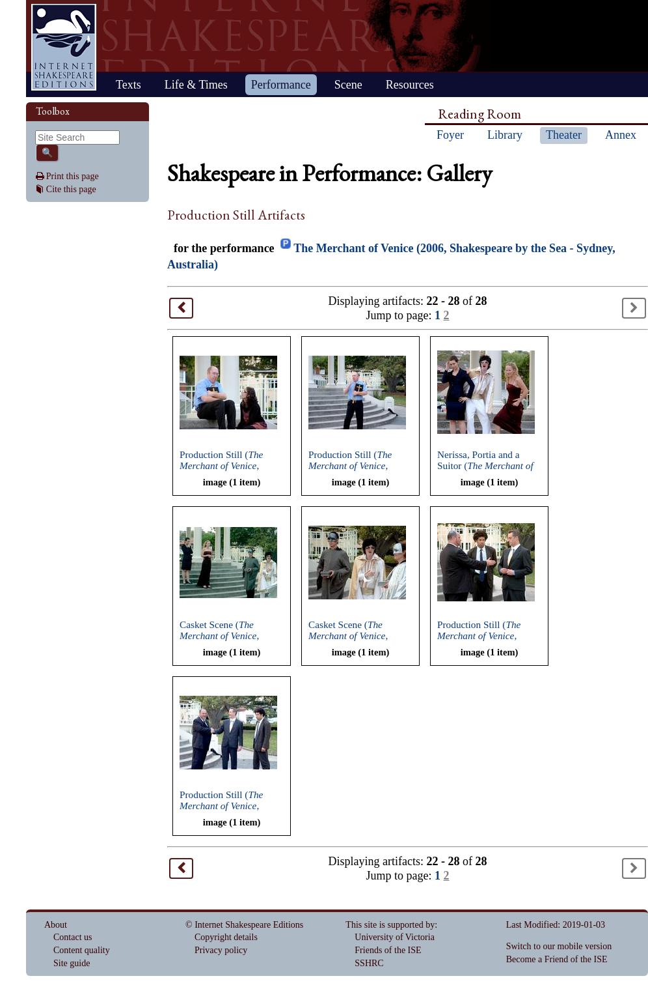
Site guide (71, 963)
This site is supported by (390, 925)
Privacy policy (221, 950)
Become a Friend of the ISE (557, 959)
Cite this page (71, 189)
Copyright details (226, 937)
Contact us (72, 937)
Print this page (72, 176)
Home (63, 47)
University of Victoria (395, 937)
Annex (620, 134)
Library (504, 134)
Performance (281, 84)
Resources (410, 84)
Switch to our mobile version (559, 946)
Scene (348, 84)
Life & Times (196, 84)
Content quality (81, 950)
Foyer (450, 134)
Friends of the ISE (388, 950)
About (55, 925)
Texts (128, 84)
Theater (564, 134)
